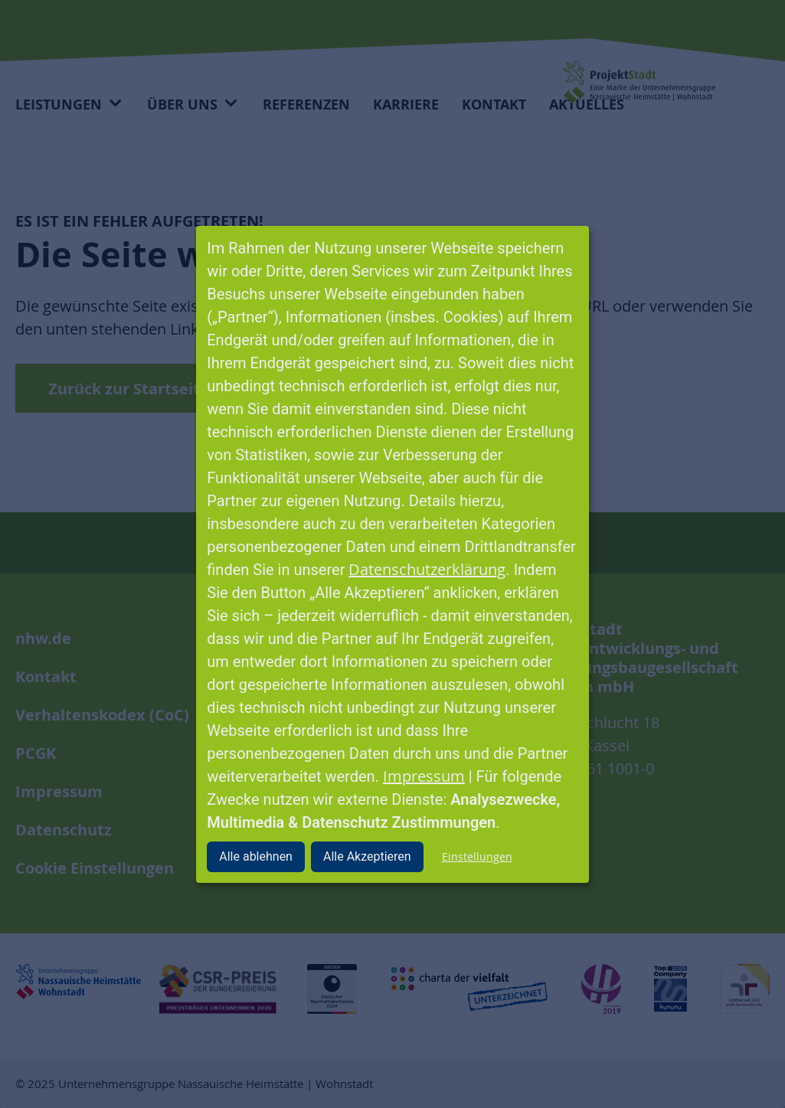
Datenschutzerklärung (426, 569)
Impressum (424, 776)
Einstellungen (477, 856)
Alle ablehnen (256, 856)
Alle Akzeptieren (367, 856)
